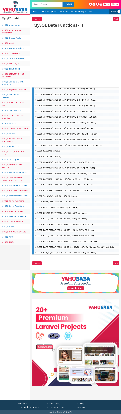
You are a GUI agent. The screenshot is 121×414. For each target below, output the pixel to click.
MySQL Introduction (11, 25)
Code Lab (64, 11)
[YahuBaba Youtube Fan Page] (90, 4)
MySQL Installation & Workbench (12, 31)
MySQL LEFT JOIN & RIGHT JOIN (14, 153)
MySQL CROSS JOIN (10, 159)
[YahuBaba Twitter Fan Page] (93, 4)
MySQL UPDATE (9, 123)
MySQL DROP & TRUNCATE (14, 232)
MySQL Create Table (11, 38)
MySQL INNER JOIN (10, 146)
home (36, 11)
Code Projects (48, 11)
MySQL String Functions (13, 201)
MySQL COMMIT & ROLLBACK (15, 128)
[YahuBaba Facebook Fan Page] (97, 4)
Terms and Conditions (28, 407)
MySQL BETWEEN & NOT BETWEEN (13, 75)
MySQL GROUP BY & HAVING (14, 172)
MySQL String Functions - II (14, 206)
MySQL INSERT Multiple (13, 48)
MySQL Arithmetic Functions (15, 195)
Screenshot (22, 403)
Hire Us (81, 407)
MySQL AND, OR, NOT (12, 63)
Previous (36, 19)
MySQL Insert (8, 43)
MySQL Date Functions (12, 211)
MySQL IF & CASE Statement (15, 190)
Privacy (81, 403)
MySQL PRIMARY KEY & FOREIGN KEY (12, 140)
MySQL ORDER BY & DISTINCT (11, 96)
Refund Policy (54, 403)
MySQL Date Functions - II (14, 216)
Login (106, 4)
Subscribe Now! (75, 288)
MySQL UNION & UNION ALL (14, 185)
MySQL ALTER (8, 226)
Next (116, 19)
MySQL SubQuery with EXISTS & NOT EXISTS (12, 178)
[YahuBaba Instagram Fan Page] (100, 4)
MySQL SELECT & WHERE (13, 58)
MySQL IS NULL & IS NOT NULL (13, 103)
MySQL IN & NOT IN (11, 69)
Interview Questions (82, 11)
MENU (113, 11)
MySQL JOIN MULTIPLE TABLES (12, 165)
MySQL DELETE (8, 133)
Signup (115, 4)
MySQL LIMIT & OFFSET (12, 110)
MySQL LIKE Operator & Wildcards (13, 83)
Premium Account (55, 407)
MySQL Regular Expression (14, 89)
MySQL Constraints (11, 53)
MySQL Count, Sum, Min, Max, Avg (13, 116)
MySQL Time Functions (12, 221)
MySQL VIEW (7, 237)
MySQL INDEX (8, 242)
